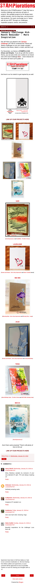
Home (17, 575)
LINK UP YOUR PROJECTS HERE (17, 119)
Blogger (21, 582)
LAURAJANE (17, 244)
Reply (7, 479)
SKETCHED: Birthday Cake (27, 397)
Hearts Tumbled (27, 272)
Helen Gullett (9, 523)
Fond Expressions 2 (10, 238)
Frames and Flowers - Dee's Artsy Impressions (11, 272)
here (19, 56)
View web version (17, 579)
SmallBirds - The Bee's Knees (22, 238)
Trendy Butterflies (28, 358)
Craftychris (8, 497)
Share (4, 459)
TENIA (17, 364)
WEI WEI (17, 278)
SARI (17, 201)
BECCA (17, 403)
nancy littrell (9, 468)
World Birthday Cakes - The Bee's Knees (10, 397)
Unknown (8, 485)
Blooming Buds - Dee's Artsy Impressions (12, 316)
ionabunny (8, 510)
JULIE (17, 322)
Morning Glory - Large (27, 316)
